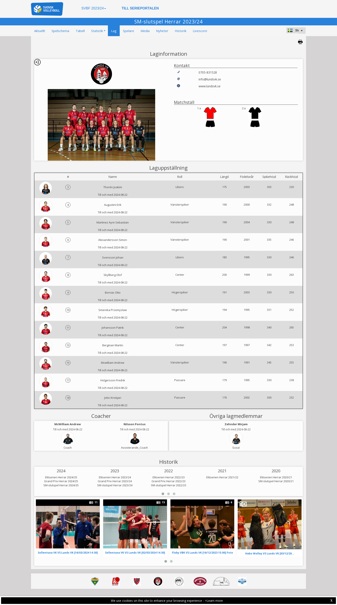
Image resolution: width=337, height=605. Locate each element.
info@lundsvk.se (210, 79)
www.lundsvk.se (210, 86)
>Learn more (214, 601)
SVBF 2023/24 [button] (93, 8)
